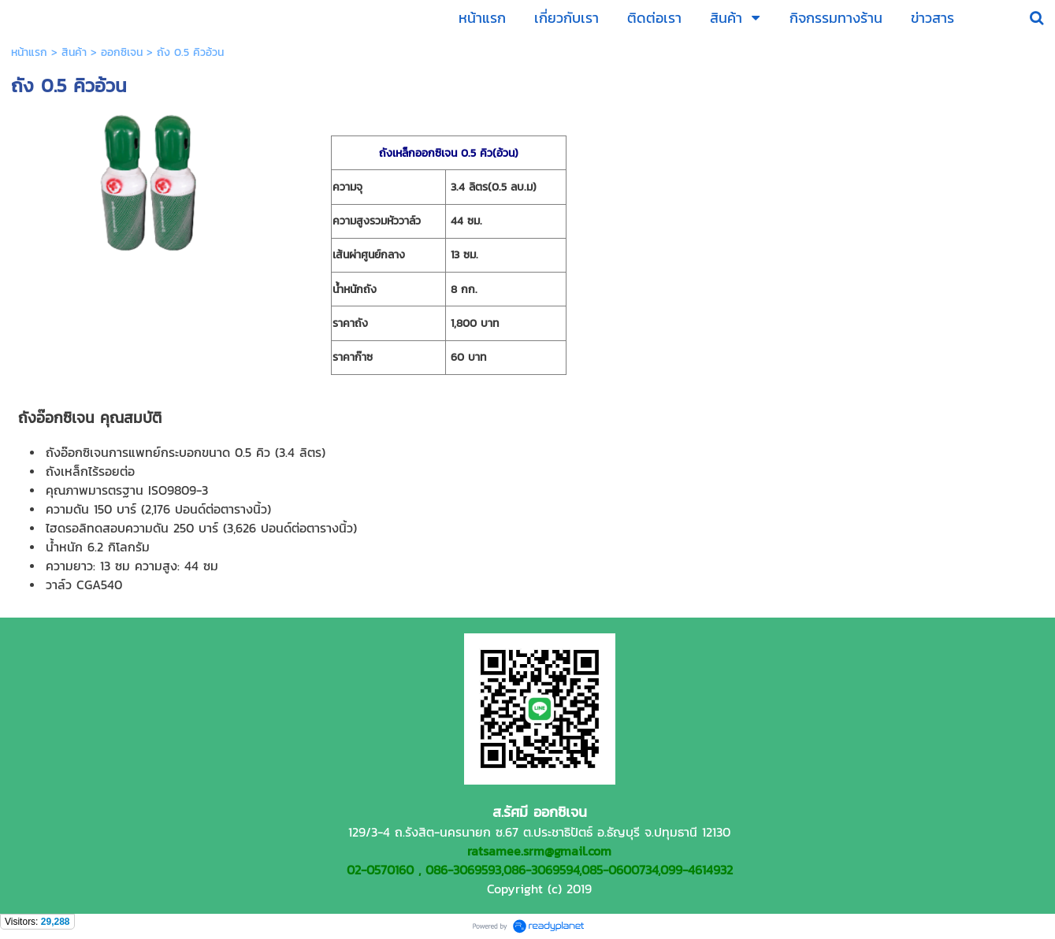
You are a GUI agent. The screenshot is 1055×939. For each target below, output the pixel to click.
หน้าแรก (29, 52)
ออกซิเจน (122, 52)
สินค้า (74, 52)
